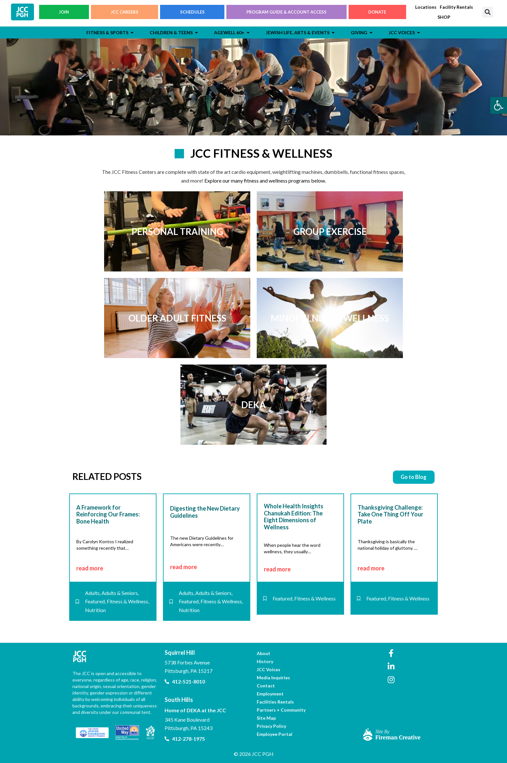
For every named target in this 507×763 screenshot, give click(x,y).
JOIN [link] (64, 13)
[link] (498, 105)
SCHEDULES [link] (192, 13)
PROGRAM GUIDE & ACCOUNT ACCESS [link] (286, 13)
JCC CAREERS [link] (124, 13)
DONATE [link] (377, 13)
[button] (487, 13)
